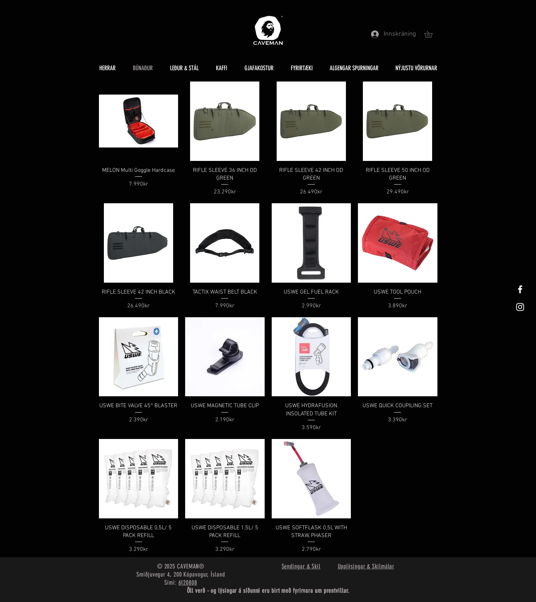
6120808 (187, 582)
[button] (431, 34)
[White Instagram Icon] (520, 307)
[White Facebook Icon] (520, 289)
